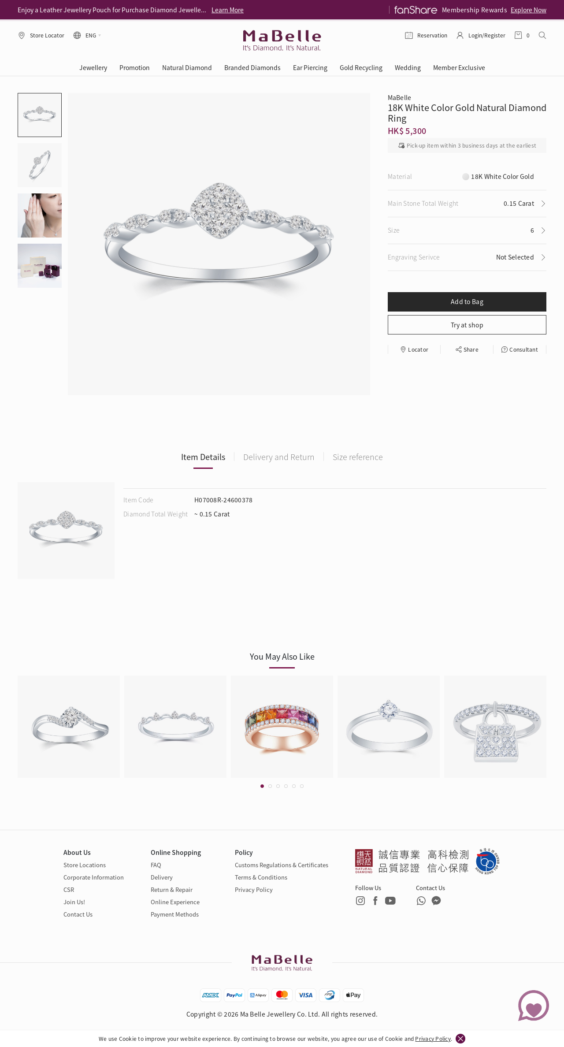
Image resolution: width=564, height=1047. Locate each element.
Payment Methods (175, 914)
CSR (68, 889)
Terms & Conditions (261, 877)
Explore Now (528, 9)
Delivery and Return (279, 456)
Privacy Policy (432, 1038)
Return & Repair (172, 889)
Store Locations (84, 865)
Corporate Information (93, 877)
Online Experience (175, 902)
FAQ (156, 865)
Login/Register (486, 35)
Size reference (358, 456)
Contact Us (78, 914)
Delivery (162, 877)
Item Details (203, 456)
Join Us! (74, 902)
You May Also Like (282, 656)
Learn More (228, 9)
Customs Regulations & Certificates (281, 865)
